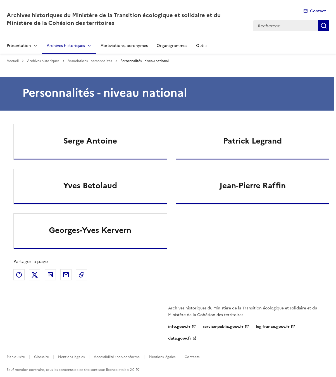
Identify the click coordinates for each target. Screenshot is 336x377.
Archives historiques (66, 46)
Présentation (19, 46)
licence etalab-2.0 (120, 369)
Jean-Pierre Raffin (253, 185)
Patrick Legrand (252, 141)
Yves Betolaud (90, 185)
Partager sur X (34, 274)
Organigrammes (172, 46)
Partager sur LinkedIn (50, 274)
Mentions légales (71, 356)
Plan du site (16, 356)
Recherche (323, 25)
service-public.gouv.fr (223, 327)
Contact (318, 11)
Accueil (13, 60)
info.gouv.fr (179, 327)
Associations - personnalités (90, 60)
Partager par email (66, 274)
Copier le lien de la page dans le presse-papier (81, 274)
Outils (201, 46)
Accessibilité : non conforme (117, 356)
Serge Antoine (90, 141)
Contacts (192, 356)
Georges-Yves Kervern (90, 230)
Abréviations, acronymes (124, 46)
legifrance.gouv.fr (273, 327)
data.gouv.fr (179, 338)
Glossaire (41, 356)
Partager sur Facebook (19, 274)
